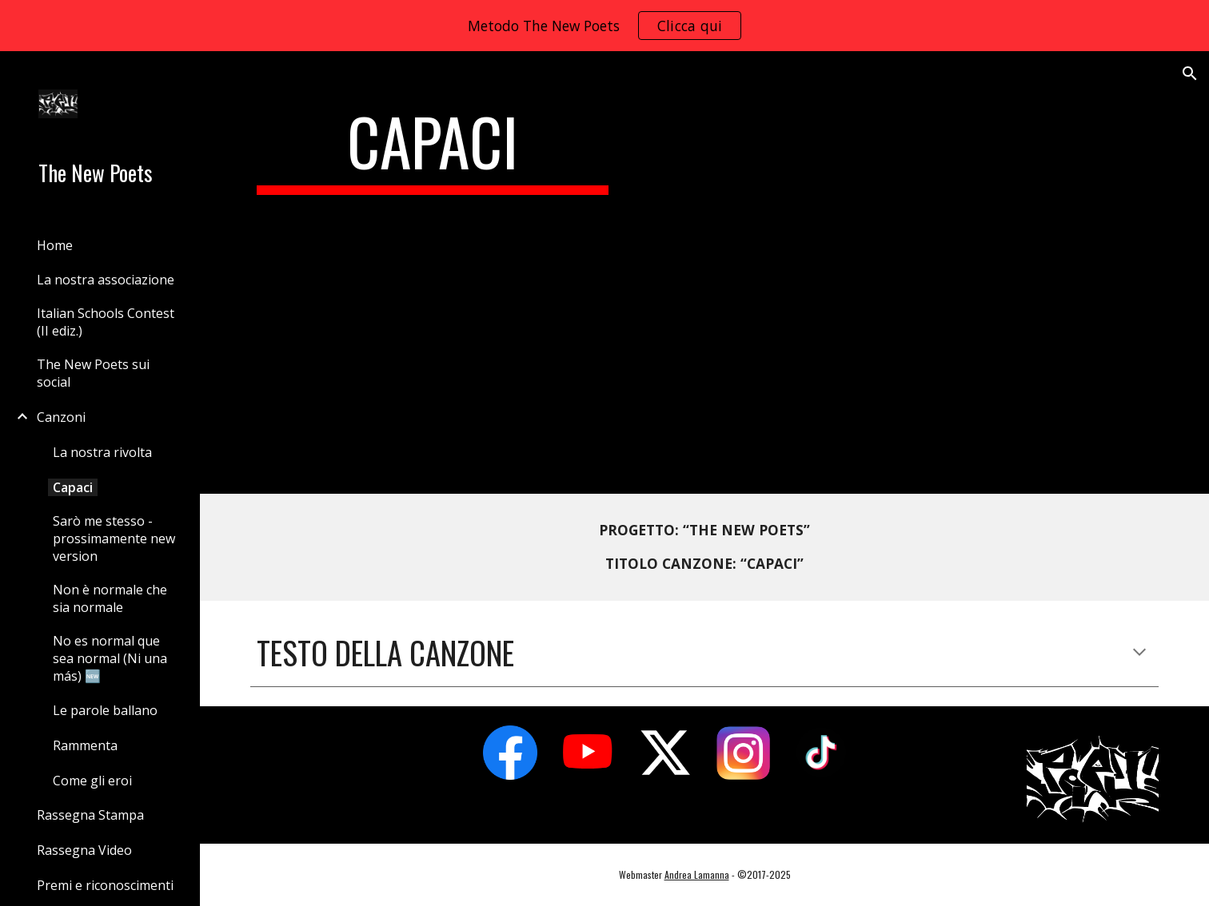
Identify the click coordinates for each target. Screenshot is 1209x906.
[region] (604, 25)
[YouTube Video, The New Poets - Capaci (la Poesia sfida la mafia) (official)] (898, 272)
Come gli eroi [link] (92, 780)
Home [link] (55, 245)
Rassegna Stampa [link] (90, 815)
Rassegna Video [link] (84, 850)
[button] (1190, 73)
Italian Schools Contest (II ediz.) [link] (105, 322)
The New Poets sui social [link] (93, 373)
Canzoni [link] (61, 417)
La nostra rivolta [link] (102, 452)
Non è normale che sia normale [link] (110, 598)
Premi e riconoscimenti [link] (105, 885)
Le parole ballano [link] (105, 710)
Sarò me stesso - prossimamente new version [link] (114, 538)
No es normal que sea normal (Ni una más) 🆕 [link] (110, 658)
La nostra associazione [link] (105, 279)
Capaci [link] (73, 487)
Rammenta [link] (85, 745)
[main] (433, 148)
